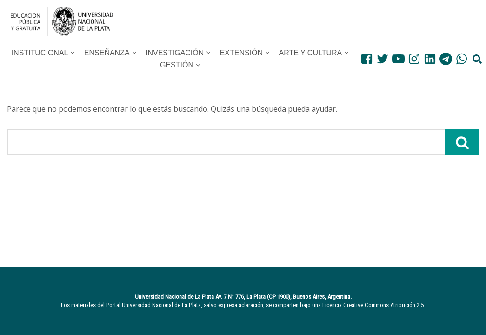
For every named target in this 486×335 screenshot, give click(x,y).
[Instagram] (414, 59)
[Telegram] (445, 59)
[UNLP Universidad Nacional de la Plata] (62, 21)
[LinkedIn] (430, 59)
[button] (72, 52)
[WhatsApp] (461, 59)
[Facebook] (366, 59)
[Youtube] (398, 59)
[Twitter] (382, 59)
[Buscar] (226, 142)
